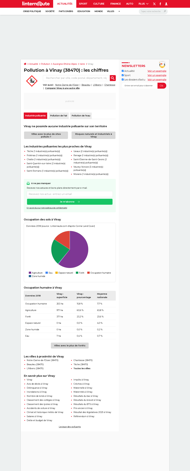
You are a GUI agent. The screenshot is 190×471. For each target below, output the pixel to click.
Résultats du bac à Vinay (85, 396)
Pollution (45, 64)
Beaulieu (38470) (35, 364)
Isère (82, 64)
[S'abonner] (144, 86)
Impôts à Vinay (81, 379)
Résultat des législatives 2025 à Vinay (92, 412)
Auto (129, 3)
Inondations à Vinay (37, 392)
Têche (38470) (80, 364)
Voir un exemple (157, 71)
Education (83, 11)
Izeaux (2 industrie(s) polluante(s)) (90, 151)
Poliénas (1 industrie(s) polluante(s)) (44, 155)
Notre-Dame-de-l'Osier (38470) (42, 360)
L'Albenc (97, 85)
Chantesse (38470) (82, 360)
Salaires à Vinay (34, 416)
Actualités (64, 3)
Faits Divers (66, 11)
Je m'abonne (67, 201)
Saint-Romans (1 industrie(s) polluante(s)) (47, 171)
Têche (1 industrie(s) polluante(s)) (43, 151)
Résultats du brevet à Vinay (87, 400)
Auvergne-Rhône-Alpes (65, 64)
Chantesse (109, 85)
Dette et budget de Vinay (39, 420)
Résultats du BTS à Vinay (86, 404)
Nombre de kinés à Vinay (39, 396)
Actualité (33, 64)
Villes (110, 11)
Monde (99, 11)
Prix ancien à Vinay (83, 408)
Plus (144, 3)
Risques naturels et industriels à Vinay (93, 135)
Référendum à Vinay (83, 416)
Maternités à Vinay (82, 392)
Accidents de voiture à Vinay (41, 408)
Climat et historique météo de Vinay (45, 412)
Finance (115, 3)
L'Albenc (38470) (35, 368)
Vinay (29, 379)
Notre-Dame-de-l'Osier (67, 85)
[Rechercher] (153, 11)
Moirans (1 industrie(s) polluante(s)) (90, 174)
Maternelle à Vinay (82, 388)
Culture (98, 3)
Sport (83, 3)
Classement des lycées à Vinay (42, 404)
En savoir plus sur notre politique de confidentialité (47, 208)
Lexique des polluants (70, 426)
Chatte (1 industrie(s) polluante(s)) (43, 159)
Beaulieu (85, 85)
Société (49, 11)
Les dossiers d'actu (133, 79)
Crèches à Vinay (81, 384)
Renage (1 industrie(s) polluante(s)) (90, 155)
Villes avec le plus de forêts (69, 345)
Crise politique (32, 11)
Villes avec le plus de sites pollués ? (46, 135)
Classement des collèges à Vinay (43, 400)
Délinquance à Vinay (37, 388)
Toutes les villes (81, 368)
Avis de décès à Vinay (37, 384)
